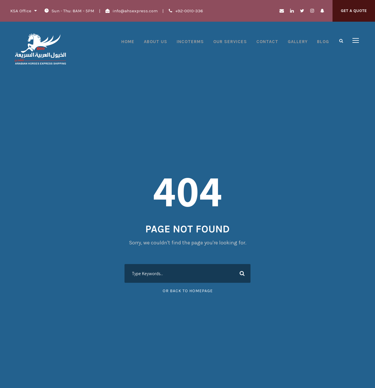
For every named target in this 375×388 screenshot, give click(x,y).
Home (127, 41)
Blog (323, 41)
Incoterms (190, 41)
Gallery (298, 41)
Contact (267, 41)
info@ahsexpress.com (135, 10)
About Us (155, 41)
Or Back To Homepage (188, 290)
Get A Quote (354, 10)
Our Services (230, 41)
